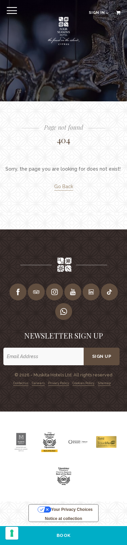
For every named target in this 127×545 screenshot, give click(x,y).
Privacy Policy (58, 383)
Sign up (101, 356)
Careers (38, 383)
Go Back (63, 186)
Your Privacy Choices (72, 509)
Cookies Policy (83, 383)
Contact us (20, 383)
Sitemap (104, 383)
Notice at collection (63, 518)
